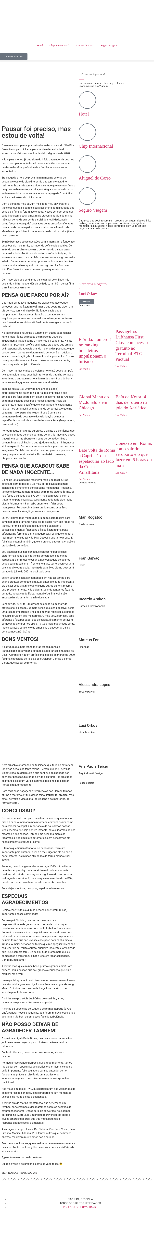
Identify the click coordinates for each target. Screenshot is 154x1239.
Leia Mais (86, 301)
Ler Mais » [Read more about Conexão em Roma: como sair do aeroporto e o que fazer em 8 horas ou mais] (121, 472)
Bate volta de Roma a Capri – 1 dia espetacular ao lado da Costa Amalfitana (97, 461)
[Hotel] (87, 100)
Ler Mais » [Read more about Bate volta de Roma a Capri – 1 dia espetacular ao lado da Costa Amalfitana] (84, 479)
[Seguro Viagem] (87, 196)
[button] (77, 61)
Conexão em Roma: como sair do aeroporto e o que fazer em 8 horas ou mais (134, 454)
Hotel (40, 45)
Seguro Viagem (109, 45)
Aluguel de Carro (85, 45)
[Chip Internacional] (87, 132)
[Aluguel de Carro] (87, 164)
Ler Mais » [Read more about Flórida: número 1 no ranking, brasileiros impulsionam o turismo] (84, 368)
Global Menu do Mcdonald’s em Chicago (94, 402)
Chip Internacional (59, 45)
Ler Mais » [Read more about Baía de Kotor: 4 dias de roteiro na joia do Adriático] (121, 415)
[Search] (81, 80)
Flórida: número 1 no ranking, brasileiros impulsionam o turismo (95, 350)
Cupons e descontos (102, 83)
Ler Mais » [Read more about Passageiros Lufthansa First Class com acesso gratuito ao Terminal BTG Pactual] (121, 366)
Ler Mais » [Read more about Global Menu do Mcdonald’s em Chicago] (84, 415)
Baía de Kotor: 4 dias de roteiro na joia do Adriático (131, 402)
